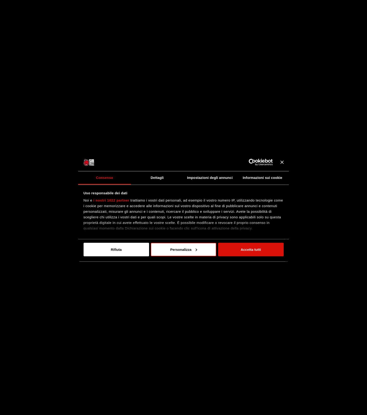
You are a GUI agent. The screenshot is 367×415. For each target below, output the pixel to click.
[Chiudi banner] (282, 162)
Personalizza (183, 249)
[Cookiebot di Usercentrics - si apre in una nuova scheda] (252, 162)
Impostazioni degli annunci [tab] (210, 178)
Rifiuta (116, 249)
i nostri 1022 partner (111, 200)
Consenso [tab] (104, 178)
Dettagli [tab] (157, 178)
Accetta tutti (251, 249)
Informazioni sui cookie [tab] (262, 178)
